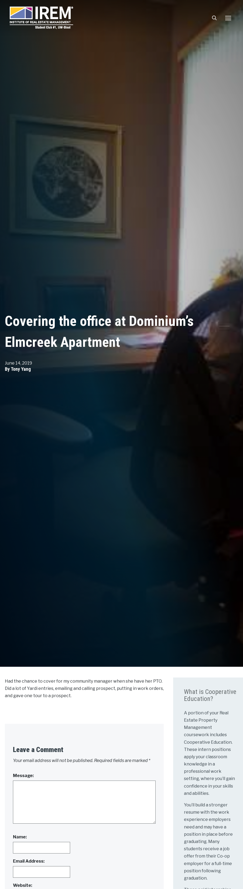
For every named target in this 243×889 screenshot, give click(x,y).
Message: (23, 775)
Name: (20, 836)
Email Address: (29, 861)
